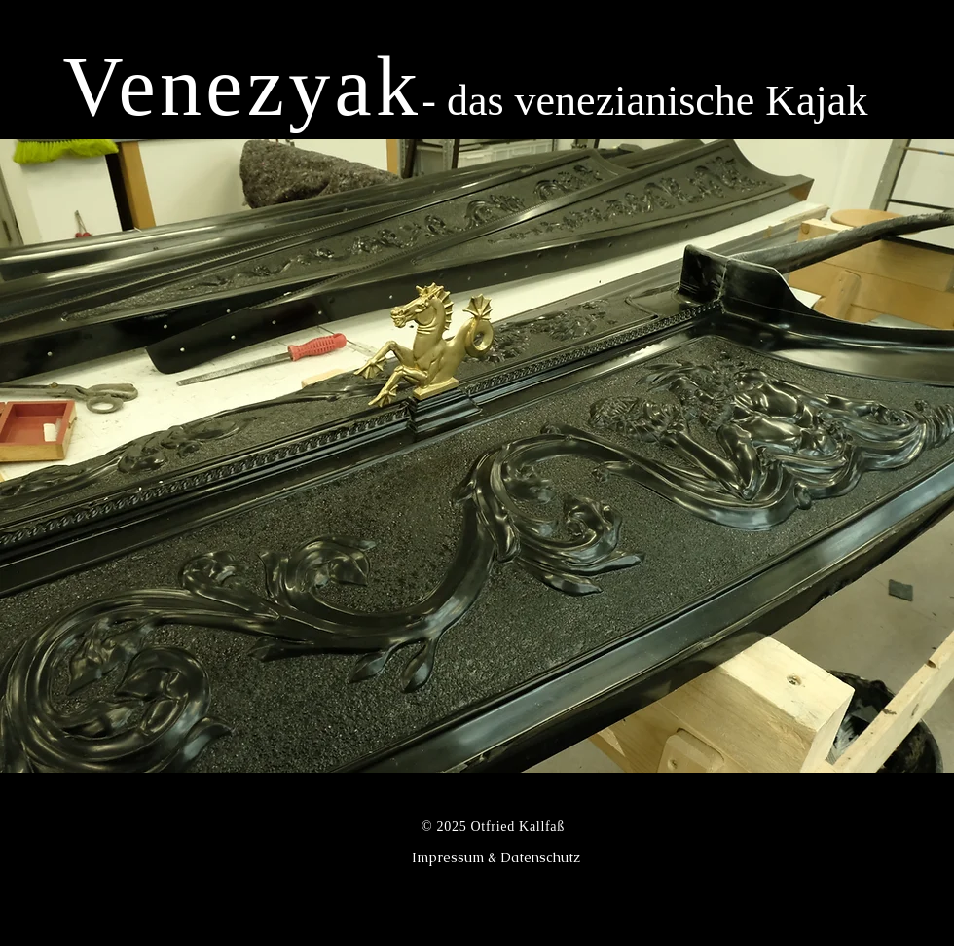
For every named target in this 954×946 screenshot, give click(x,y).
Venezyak (242, 86)
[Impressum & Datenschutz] (495, 857)
